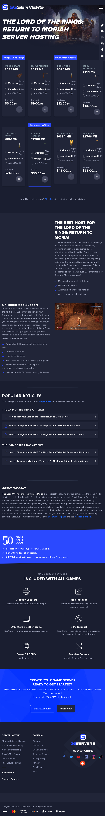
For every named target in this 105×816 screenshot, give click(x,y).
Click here (50, 199)
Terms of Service (41, 754)
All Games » (8, 772)
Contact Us (38, 745)
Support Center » (10, 779)
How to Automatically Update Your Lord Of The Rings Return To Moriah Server (46, 461)
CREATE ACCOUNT (42, 709)
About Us (37, 741)
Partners (37, 763)
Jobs (35, 771)
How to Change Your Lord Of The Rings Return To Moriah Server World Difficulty (47, 452)
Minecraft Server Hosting (14, 741)
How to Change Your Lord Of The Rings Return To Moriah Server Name (42, 426)
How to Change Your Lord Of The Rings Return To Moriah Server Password (44, 434)
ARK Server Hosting (11, 749)
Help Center (45, 401)
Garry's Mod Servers (11, 754)
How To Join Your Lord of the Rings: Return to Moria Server (36, 417)
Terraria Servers (9, 758)
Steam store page (57, 516)
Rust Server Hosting (11, 763)
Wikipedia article (83, 516)
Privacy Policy (39, 758)
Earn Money (38, 767)
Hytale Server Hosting (12, 745)
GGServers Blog (40, 749)
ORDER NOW (66, 709)
